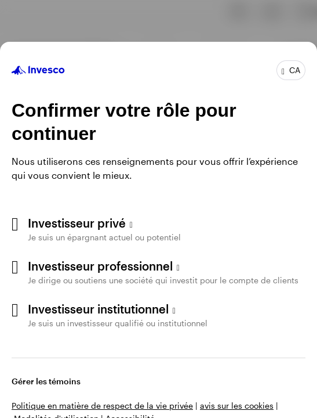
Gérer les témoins (46, 381)
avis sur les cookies (237, 405)
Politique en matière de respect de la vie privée (102, 405)
